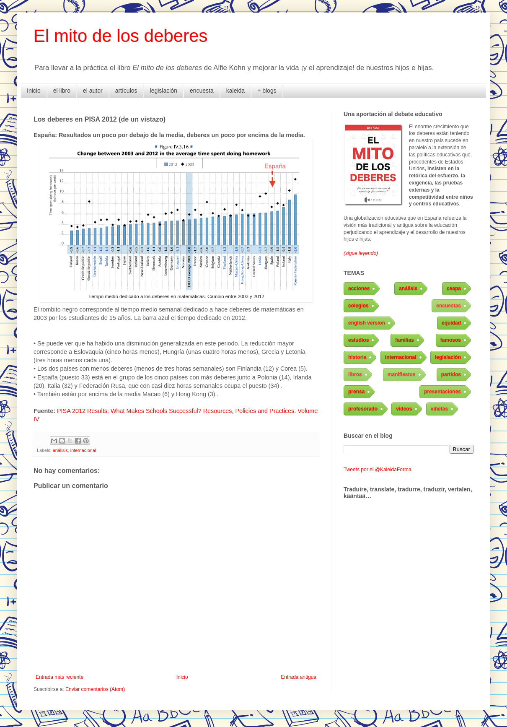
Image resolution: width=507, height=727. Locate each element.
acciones (359, 288)
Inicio (34, 90)
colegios (358, 306)
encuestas (448, 306)
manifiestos (402, 374)
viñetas (439, 409)
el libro (61, 90)
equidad (451, 323)
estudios (358, 340)
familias (404, 340)
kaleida (235, 90)
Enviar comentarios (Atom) (95, 689)
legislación (163, 90)
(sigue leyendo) (361, 253)
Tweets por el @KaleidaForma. (378, 470)
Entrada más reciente (59, 677)
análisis (60, 450)
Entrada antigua (298, 677)
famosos (450, 340)
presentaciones (442, 392)
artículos (126, 90)
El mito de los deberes (121, 36)
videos (404, 409)
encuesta (202, 90)
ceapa (454, 288)
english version (366, 323)
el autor (93, 90)
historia (357, 357)
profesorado (363, 409)
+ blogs (267, 90)
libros (355, 374)
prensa (356, 392)
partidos (451, 374)
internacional (83, 450)
